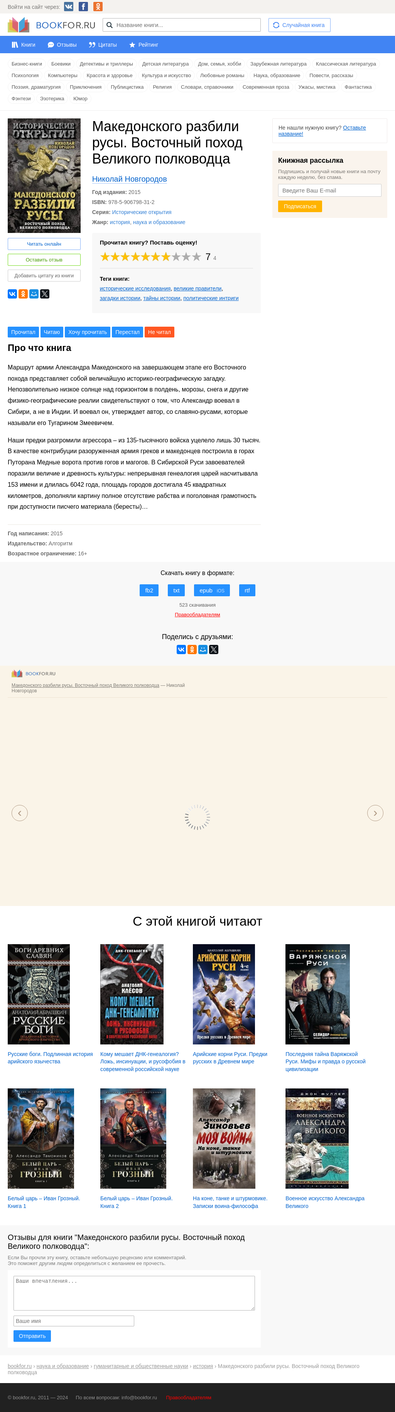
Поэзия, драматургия (36, 87)
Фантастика (358, 87)
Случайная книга (303, 25)
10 (196, 256)
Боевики (61, 64)
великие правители (197, 288)
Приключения (85, 87)
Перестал (127, 332)
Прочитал (23, 332)
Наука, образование (276, 75)
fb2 (149, 590)
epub (212, 590)
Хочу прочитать (87, 332)
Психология (25, 75)
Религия (162, 87)
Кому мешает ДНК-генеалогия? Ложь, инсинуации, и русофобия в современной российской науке (143, 1061)
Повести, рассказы (331, 75)
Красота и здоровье (110, 75)
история (120, 222)
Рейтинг (148, 45)
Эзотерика (52, 98)
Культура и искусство (166, 75)
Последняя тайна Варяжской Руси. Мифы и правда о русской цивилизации (325, 1061)
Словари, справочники (207, 87)
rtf (247, 590)
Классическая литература (346, 64)
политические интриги (210, 298)
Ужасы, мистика (317, 87)
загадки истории (120, 298)
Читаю (52, 332)
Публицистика (127, 87)
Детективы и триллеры (106, 64)
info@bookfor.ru (139, 1397)
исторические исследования (135, 288)
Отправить (32, 1336)
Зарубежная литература (278, 64)
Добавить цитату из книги (44, 275)
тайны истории (162, 298)
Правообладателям (188, 1397)
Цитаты (107, 45)
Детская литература (165, 64)
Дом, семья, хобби (219, 64)
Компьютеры (63, 75)
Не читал (159, 332)
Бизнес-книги (27, 64)
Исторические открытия (141, 212)
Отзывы (67, 45)
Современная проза (266, 87)
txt (176, 590)
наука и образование (159, 222)
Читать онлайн (44, 244)
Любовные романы (222, 75)
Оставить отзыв (44, 260)
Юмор (80, 98)
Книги (28, 45)
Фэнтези (21, 98)
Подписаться (300, 206)
